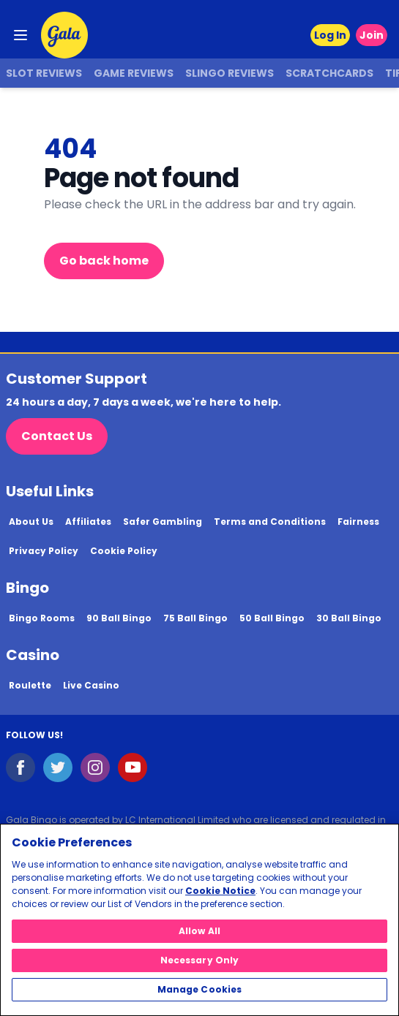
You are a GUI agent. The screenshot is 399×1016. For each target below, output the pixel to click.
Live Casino (91, 685)
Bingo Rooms (42, 618)
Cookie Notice (220, 890)
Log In (330, 35)
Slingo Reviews (229, 73)
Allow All (199, 931)
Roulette (30, 685)
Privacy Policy (43, 551)
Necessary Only (199, 960)
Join (371, 35)
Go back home (104, 260)
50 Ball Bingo (272, 618)
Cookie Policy (123, 551)
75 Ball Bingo (195, 618)
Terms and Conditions (270, 521)
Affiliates (88, 521)
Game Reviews (134, 73)
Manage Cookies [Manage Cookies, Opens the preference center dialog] (199, 989)
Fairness (358, 521)
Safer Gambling (162, 521)
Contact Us (56, 436)
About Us (31, 521)
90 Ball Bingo (119, 618)
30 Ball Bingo (348, 618)
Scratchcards (329, 73)
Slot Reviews (44, 73)
